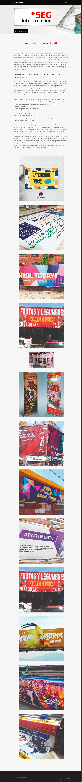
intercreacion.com (22, 777)
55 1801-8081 (20, 2)
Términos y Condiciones (66, 778)
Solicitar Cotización (20, 31)
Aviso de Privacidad (61, 778)
